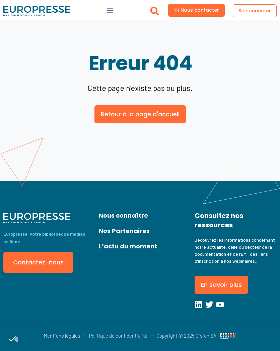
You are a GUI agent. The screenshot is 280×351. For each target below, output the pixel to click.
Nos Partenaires (124, 231)
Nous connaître (123, 215)
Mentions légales (62, 336)
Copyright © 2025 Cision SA (186, 336)
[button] (154, 10)
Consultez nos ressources (219, 220)
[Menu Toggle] (110, 10)
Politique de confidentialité (118, 336)
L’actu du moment (128, 246)
